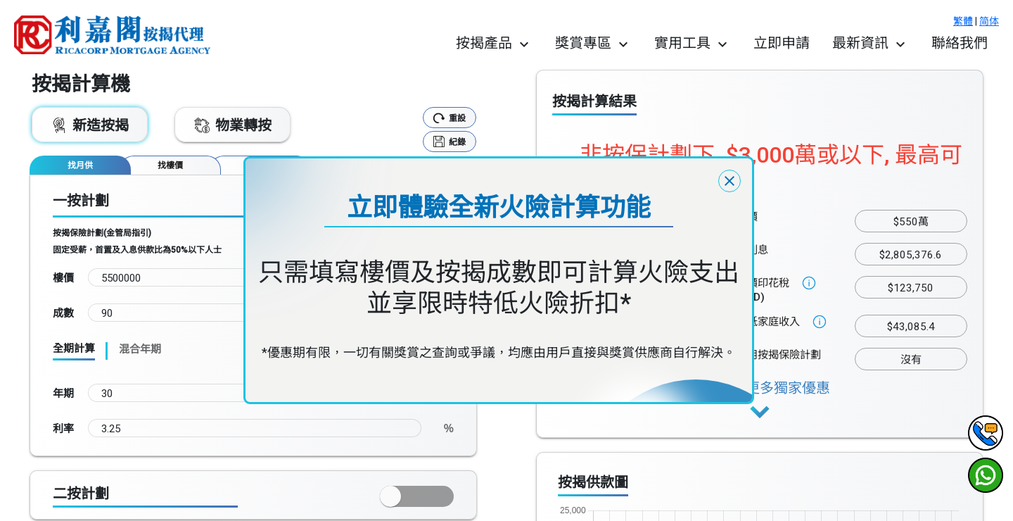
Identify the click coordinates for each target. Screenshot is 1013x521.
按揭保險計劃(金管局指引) (102, 233)
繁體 (963, 21)
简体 (989, 21)
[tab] (80, 165)
